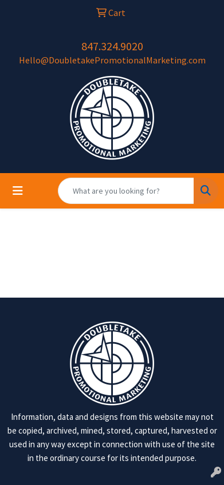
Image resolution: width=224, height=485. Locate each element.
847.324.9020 (112, 46)
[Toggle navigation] (18, 191)
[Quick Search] (126, 191)
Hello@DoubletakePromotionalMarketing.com (112, 60)
